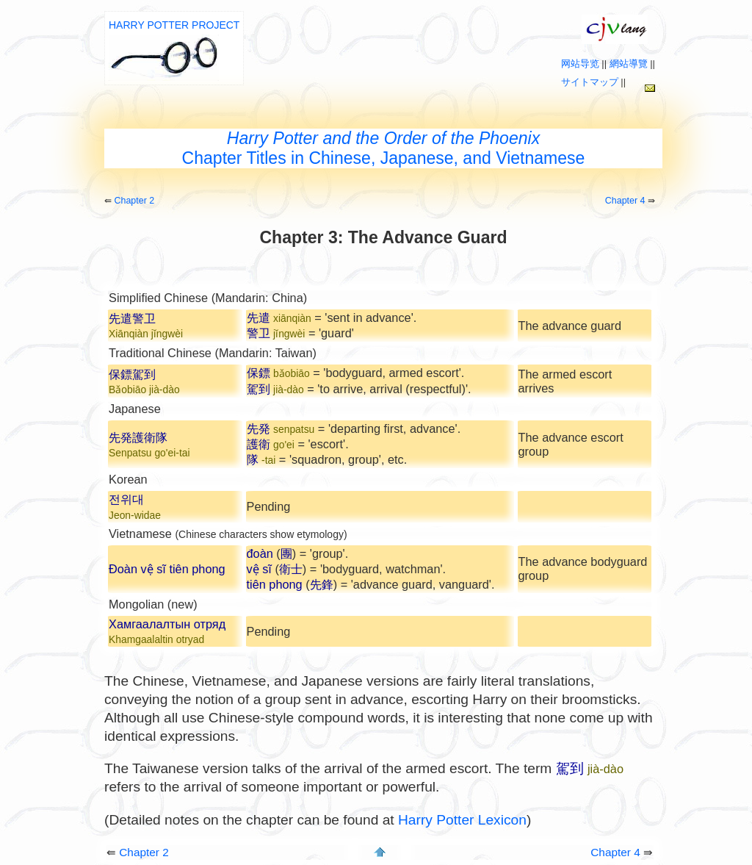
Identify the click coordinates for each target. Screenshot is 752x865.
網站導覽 (629, 63)
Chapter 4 (625, 200)
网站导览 (580, 63)
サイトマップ (589, 81)
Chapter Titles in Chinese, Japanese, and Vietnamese (383, 148)
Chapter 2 (134, 200)
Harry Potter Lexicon (462, 820)
